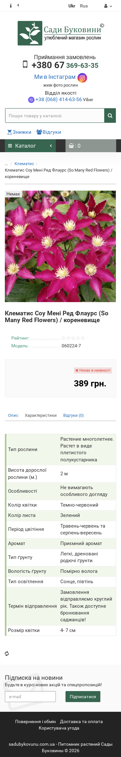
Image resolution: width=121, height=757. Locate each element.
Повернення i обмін (35, 721)
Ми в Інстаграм (55, 76)
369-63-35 (65, 65)
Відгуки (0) (73, 415)
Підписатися (83, 696)
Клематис (24, 163)
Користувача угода (59, 728)
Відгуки (48, 132)
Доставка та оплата (81, 721)
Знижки (19, 132)
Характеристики (41, 415)
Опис (13, 415)
